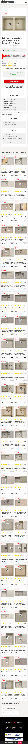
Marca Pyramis (8, 9)
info (12, 175)
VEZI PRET (14, 81)
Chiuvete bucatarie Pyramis (20, 9)
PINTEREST (18, 722)
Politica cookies (18, 729)
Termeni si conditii (11, 727)
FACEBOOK (9, 722)
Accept (20, 742)
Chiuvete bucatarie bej (9, 708)
